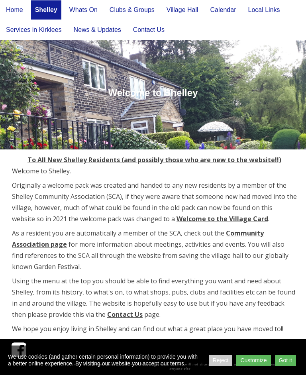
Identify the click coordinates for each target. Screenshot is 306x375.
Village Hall (182, 9)
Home (14, 9)
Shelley (46, 9)
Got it (285, 360)
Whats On (83, 9)
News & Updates (97, 29)
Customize (253, 360)
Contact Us (149, 29)
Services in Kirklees (34, 29)
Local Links (264, 9)
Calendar (223, 9)
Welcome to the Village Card (222, 218)
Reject (221, 360)
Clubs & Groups (132, 9)
